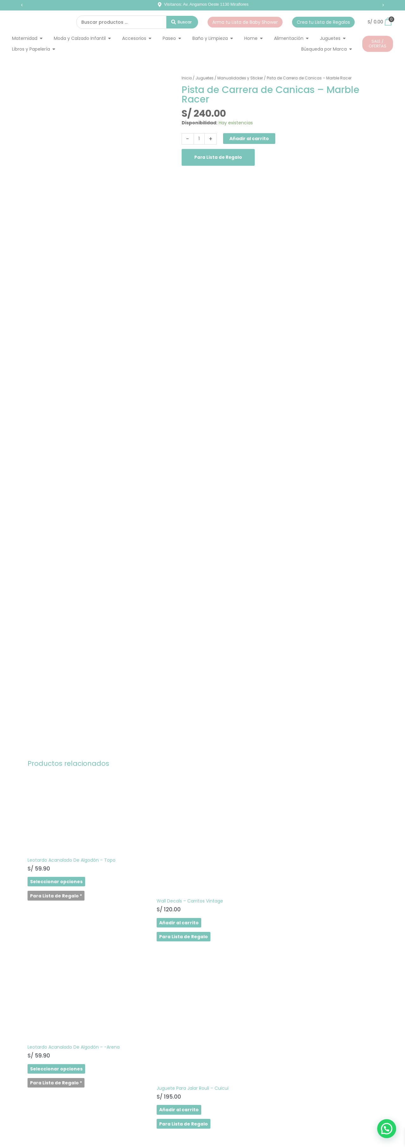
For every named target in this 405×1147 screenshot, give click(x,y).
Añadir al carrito (249, 138)
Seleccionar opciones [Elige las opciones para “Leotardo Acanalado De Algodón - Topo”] (55, 879)
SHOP (27, 1014)
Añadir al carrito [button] (138, 901)
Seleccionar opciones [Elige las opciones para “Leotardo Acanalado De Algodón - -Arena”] (233, 879)
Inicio (187, 78)
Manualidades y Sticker (240, 78)
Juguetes (205, 78)
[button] (21, 5)
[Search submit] (182, 22)
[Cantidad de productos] (199, 139)
